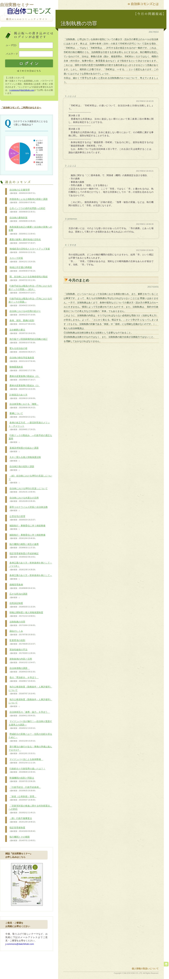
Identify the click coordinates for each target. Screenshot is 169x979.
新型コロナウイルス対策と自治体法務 (28, 509)
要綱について (23, 415)
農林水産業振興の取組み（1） (24, 387)
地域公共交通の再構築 (23, 269)
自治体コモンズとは (145, 4)
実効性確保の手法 (23, 651)
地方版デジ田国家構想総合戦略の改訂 (28, 341)
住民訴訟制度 (23, 605)
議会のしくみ (23, 633)
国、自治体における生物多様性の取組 (28, 278)
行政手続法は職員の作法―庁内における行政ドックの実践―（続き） (30, 289)
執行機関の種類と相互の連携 (24, 546)
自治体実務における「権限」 (24, 406)
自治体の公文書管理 (23, 191)
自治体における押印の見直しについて (28, 490)
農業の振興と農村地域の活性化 (25, 241)
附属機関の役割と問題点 (23, 780)
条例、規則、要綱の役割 (23, 322)
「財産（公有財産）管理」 (23, 798)
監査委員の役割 (23, 642)
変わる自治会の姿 (23, 350)
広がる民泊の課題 (18, 596)
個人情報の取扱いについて (145, 968)
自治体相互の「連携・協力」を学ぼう (29, 714)
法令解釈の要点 (23, 331)
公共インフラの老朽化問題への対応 (27, 210)
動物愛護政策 (23, 369)
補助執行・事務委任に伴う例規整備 (27, 527)
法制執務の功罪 (23, 623)
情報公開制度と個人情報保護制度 (26, 614)
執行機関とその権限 (23, 839)
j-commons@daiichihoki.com (21, 90)
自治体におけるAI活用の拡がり (25, 313)
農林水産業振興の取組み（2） (24, 378)
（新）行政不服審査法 (23, 820)
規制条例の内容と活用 (23, 661)
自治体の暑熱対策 (23, 219)
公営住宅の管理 (23, 518)
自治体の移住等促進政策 (23, 359)
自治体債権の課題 (23, 670)
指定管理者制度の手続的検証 (24, 555)
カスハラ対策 (23, 260)
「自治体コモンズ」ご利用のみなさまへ (21, 107)
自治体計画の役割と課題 (21, 468)
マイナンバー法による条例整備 (26, 761)
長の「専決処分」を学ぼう (24, 679)
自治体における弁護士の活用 (24, 499)
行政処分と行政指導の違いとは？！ (27, 770)
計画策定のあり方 (23, 396)
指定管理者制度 (23, 829)
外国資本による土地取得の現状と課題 (28, 201)
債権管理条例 (23, 586)
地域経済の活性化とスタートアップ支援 (29, 250)
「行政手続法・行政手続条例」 (25, 789)
